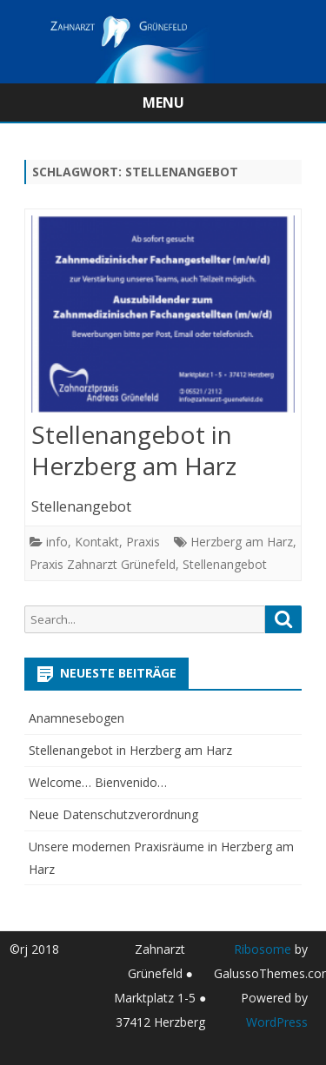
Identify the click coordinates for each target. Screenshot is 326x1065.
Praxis (143, 541)
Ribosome (262, 949)
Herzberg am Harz (241, 541)
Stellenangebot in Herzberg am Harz (133, 450)
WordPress (277, 1022)
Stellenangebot (225, 564)
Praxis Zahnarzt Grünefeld (103, 564)
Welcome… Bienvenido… (98, 782)
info (57, 541)
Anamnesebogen (76, 718)
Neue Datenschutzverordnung (113, 814)
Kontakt (97, 541)
